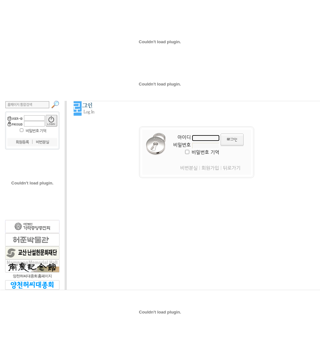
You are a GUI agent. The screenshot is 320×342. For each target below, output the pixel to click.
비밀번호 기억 (36, 131)
